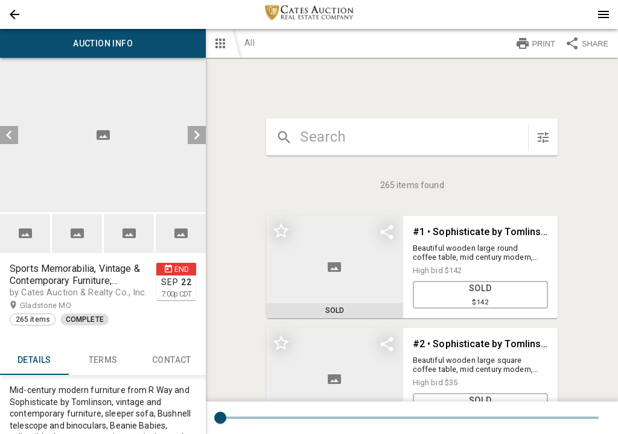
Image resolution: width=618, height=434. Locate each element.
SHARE (586, 43)
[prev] (9, 135)
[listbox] (103, 135)
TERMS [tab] (103, 360)
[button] (14, 14)
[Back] (14, 14)
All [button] (249, 43)
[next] (197, 135)
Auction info (103, 43)
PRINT (535, 43)
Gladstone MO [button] (57, 305)
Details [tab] (34, 360)
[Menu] (603, 14)
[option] (103, 135)
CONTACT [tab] (172, 360)
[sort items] (543, 137)
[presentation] (309, 14)
